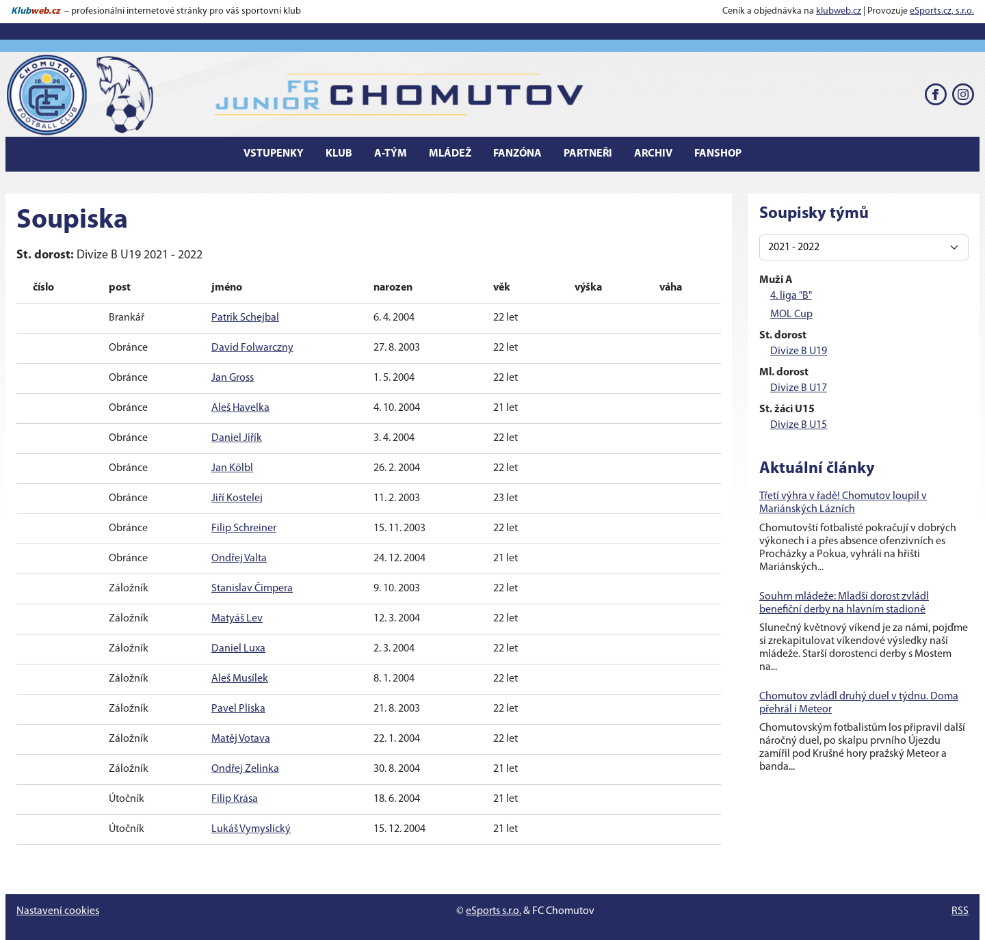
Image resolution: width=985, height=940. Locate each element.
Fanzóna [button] (517, 153)
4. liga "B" (791, 296)
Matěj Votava (240, 739)
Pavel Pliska (238, 708)
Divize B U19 (798, 351)
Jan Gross (232, 378)
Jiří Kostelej (237, 498)
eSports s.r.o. (493, 911)
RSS (960, 911)
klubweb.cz (838, 11)
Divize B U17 (798, 388)
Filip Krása (234, 799)
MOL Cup (791, 314)
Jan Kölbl (232, 468)
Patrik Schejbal (245, 317)
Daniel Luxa (238, 648)
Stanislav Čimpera (252, 588)
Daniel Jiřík (236, 438)
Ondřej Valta (239, 558)
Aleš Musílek (239, 678)
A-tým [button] (390, 153)
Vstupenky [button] (274, 153)
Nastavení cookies (57, 911)
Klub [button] (339, 153)
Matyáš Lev (237, 618)
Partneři (588, 153)
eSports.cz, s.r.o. (942, 11)
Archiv (653, 153)
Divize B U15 (798, 425)
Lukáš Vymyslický (251, 829)
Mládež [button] (450, 153)
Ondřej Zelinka (245, 769)
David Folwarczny (252, 348)
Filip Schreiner (243, 528)
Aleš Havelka (240, 408)
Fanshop (717, 153)
